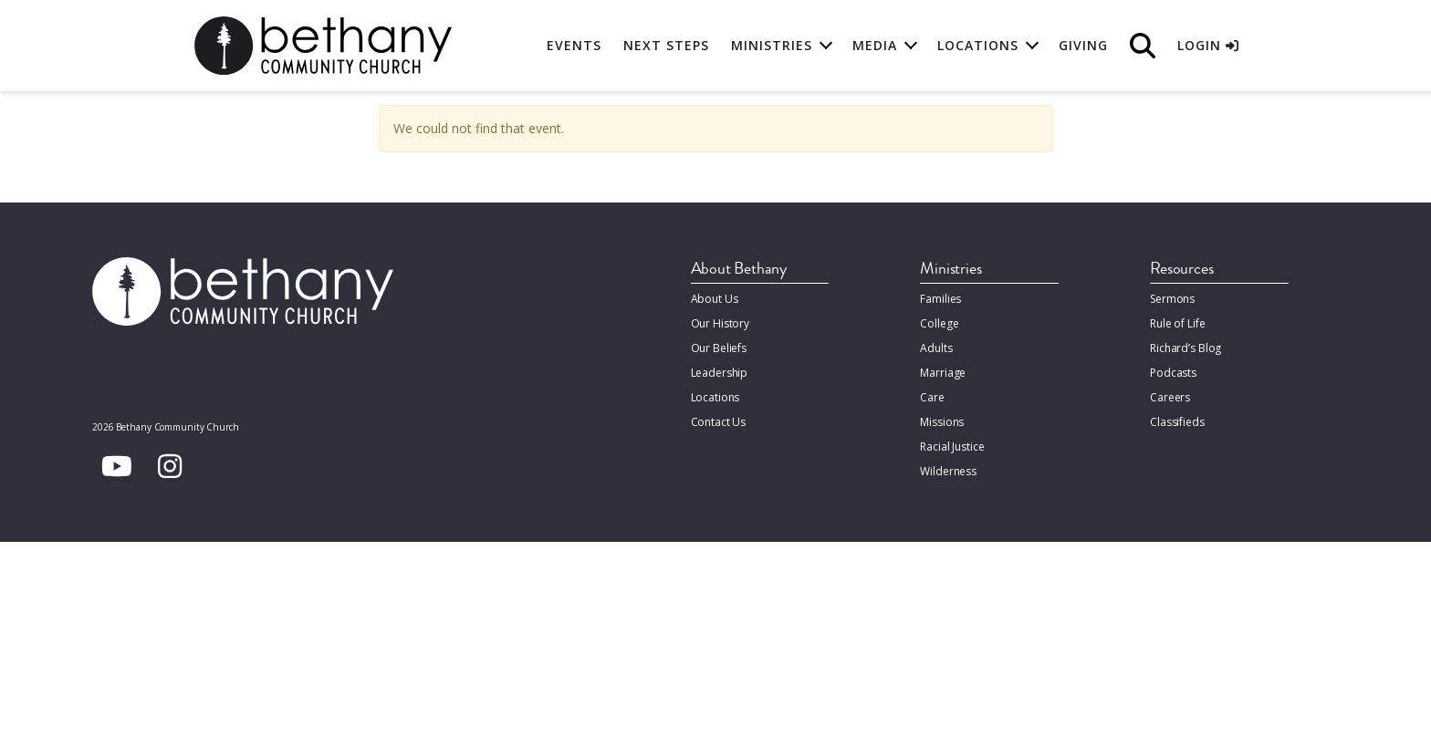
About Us (714, 298)
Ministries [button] (771, 45)
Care (932, 397)
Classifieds (1177, 422)
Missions (942, 422)
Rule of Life (1177, 323)
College (939, 323)
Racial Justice (952, 446)
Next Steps (666, 45)
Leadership (719, 372)
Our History (720, 323)
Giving (1083, 45)
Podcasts (1173, 372)
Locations (715, 397)
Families (940, 298)
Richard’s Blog (1185, 348)
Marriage (943, 372)
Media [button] (874, 45)
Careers (1170, 397)
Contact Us (719, 422)
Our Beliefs (719, 348)
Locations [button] (977, 45)
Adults (936, 348)
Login (1207, 45)
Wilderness (948, 471)
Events (574, 45)
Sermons (1172, 298)
